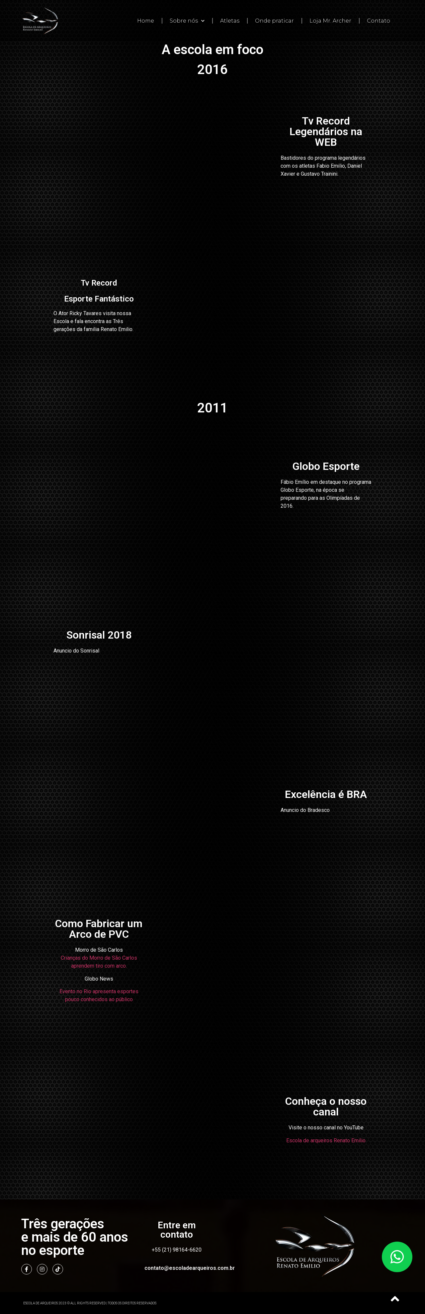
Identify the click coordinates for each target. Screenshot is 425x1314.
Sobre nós (187, 21)
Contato (378, 21)
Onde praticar (274, 21)
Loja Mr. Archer (330, 21)
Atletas (229, 21)
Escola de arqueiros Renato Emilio (326, 1140)
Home (145, 21)
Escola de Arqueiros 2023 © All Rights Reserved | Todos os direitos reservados (89, 1303)
